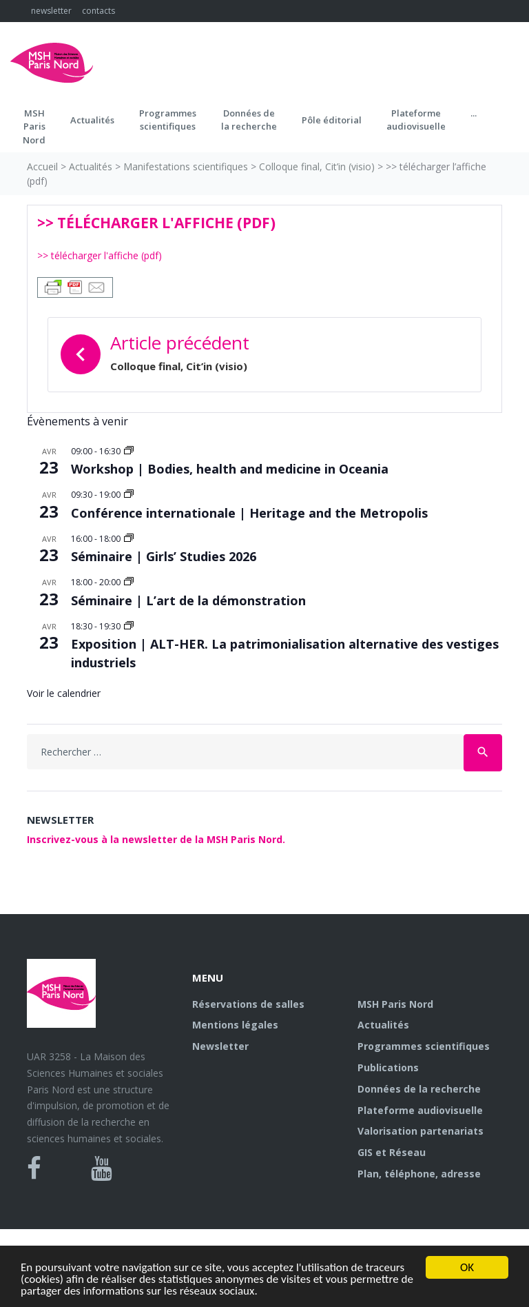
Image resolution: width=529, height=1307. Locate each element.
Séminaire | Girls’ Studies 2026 (163, 556)
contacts (98, 11)
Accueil (42, 166)
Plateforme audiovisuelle (420, 1110)
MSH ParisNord (34, 126)
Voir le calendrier (64, 693)
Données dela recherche (249, 120)
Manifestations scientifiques (185, 166)
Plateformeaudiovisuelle (416, 120)
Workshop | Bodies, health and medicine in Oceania (229, 468)
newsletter (51, 11)
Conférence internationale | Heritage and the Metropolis (249, 513)
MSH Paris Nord (395, 1004)
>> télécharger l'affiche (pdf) (99, 255)
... (473, 113)
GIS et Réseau (391, 1152)
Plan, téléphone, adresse (419, 1173)
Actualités (92, 120)
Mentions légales (235, 1024)
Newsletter (220, 1046)
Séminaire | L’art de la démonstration (188, 600)
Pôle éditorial (332, 120)
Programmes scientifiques (167, 120)
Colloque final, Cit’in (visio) (317, 166)
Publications (388, 1067)
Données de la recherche (419, 1088)
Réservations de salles (248, 1004)
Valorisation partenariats (420, 1130)
